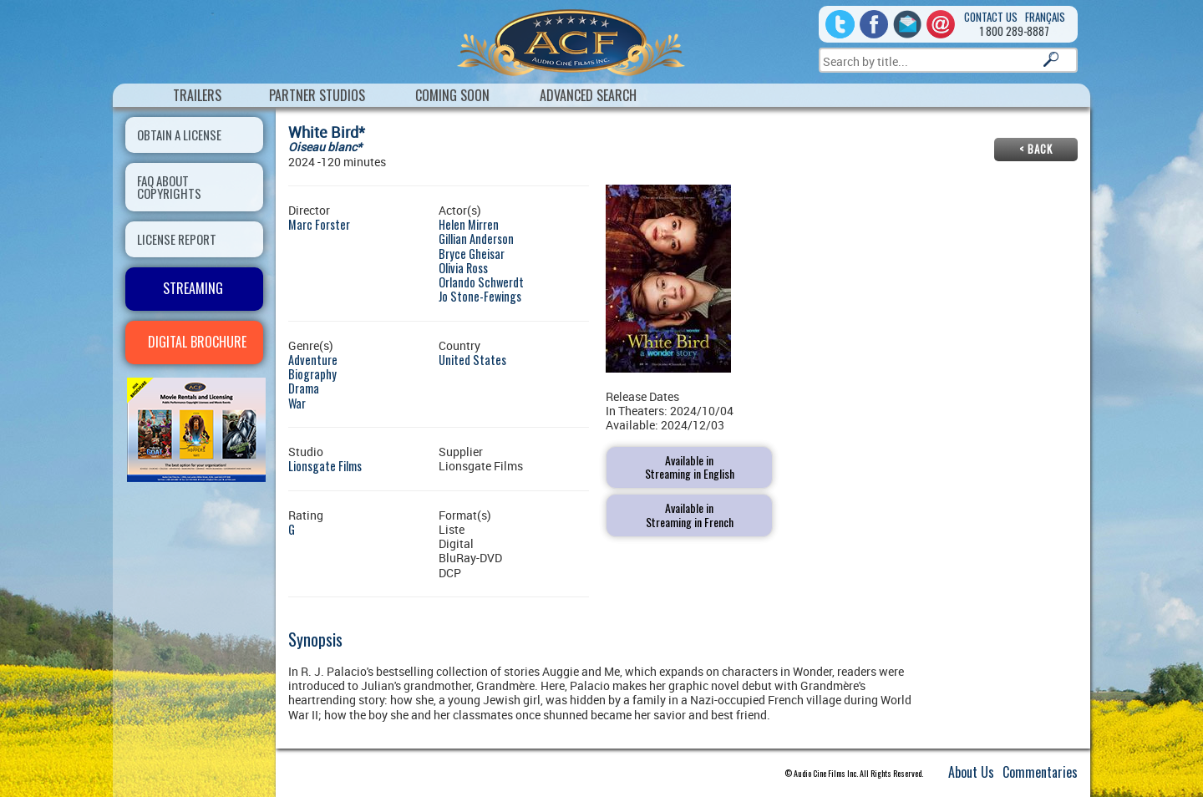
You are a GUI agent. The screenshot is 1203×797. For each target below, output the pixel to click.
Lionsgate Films (325, 466)
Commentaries (1040, 772)
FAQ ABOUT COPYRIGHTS (169, 186)
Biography (312, 374)
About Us (971, 772)
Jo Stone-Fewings (480, 296)
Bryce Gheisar (472, 253)
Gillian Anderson (476, 238)
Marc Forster (319, 224)
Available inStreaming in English (689, 467)
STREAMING (193, 288)
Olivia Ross (463, 268)
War (297, 403)
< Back (1036, 148)
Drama (303, 388)
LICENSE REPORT (176, 239)
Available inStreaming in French (689, 514)
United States (472, 359)
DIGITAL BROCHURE (197, 342)
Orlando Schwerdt (481, 282)
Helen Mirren (469, 224)
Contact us (991, 16)
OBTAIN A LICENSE (179, 134)
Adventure (313, 359)
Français (1045, 16)
